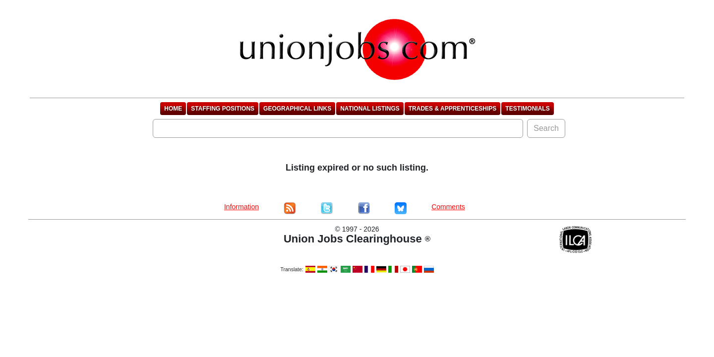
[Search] (338, 128)
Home (173, 108)
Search (546, 128)
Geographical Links (297, 108)
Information (241, 207)
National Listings (370, 108)
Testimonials (527, 108)
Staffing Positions (222, 108)
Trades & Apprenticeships (453, 108)
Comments (448, 207)
